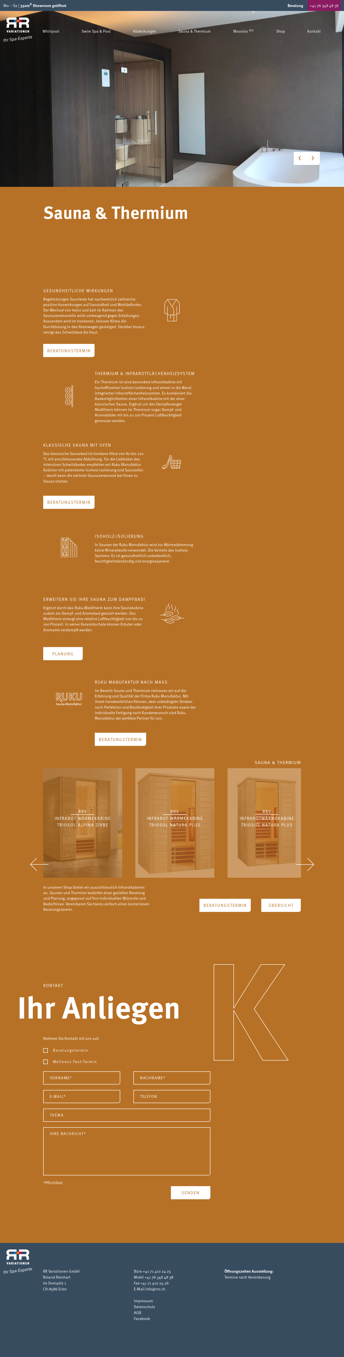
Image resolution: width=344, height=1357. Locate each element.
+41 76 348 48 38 (324, 5)
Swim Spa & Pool (96, 31)
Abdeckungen (144, 31)
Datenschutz (144, 1306)
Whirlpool (51, 31)
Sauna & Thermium (194, 31)
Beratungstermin (69, 350)
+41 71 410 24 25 (157, 1271)
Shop (280, 31)
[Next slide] (313, 158)
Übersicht (281, 905)
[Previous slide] (300, 158)
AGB (137, 1312)
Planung (63, 653)
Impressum (143, 1301)
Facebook (142, 1318)
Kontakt (314, 31)
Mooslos (243, 31)
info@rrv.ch (155, 1289)
